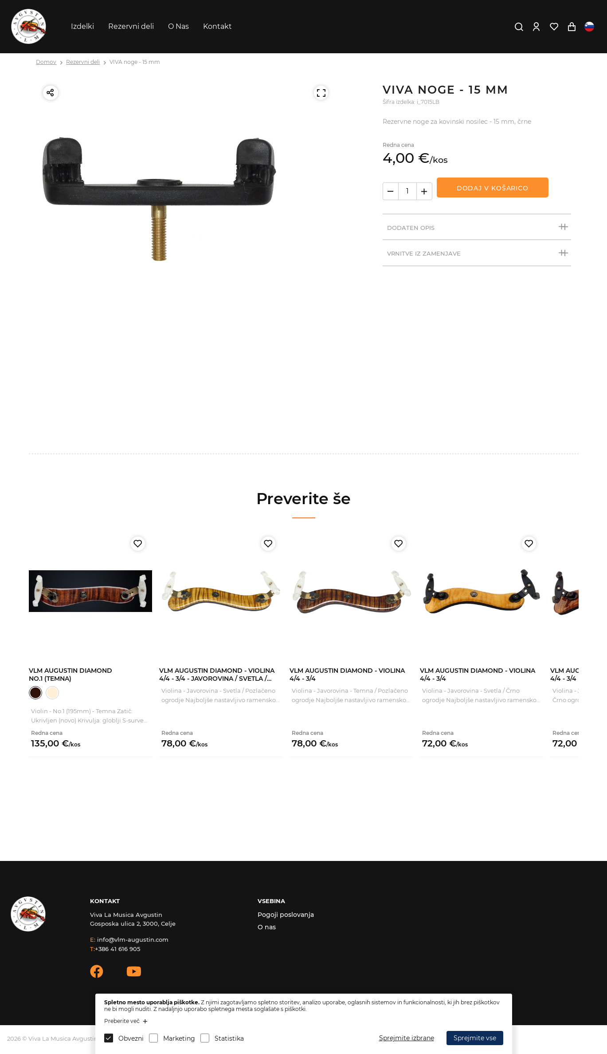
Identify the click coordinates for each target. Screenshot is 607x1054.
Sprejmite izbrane (406, 1038)
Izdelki (82, 26)
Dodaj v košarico (493, 188)
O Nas (178, 26)
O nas (267, 927)
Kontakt (217, 26)
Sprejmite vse (475, 1038)
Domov (46, 62)
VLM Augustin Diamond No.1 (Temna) (70, 675)
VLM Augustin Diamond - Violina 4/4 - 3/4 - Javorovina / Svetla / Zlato (216, 679)
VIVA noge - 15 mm (135, 62)
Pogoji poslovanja (286, 915)
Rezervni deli (131, 26)
